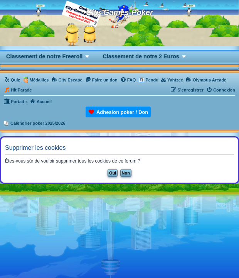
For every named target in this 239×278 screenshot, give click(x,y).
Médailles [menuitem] (39, 80)
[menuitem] (12, 80)
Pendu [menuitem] (151, 80)
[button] (48, 56)
